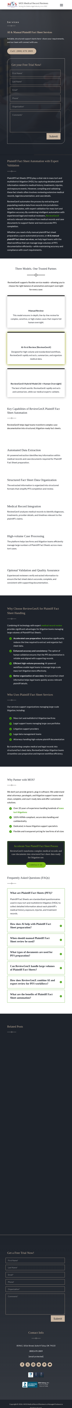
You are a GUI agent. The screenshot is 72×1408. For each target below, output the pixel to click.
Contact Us (35, 865)
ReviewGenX (52, 215)
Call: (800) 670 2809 (22, 51)
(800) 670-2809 (36, 1351)
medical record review (51, 625)
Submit (53, 136)
